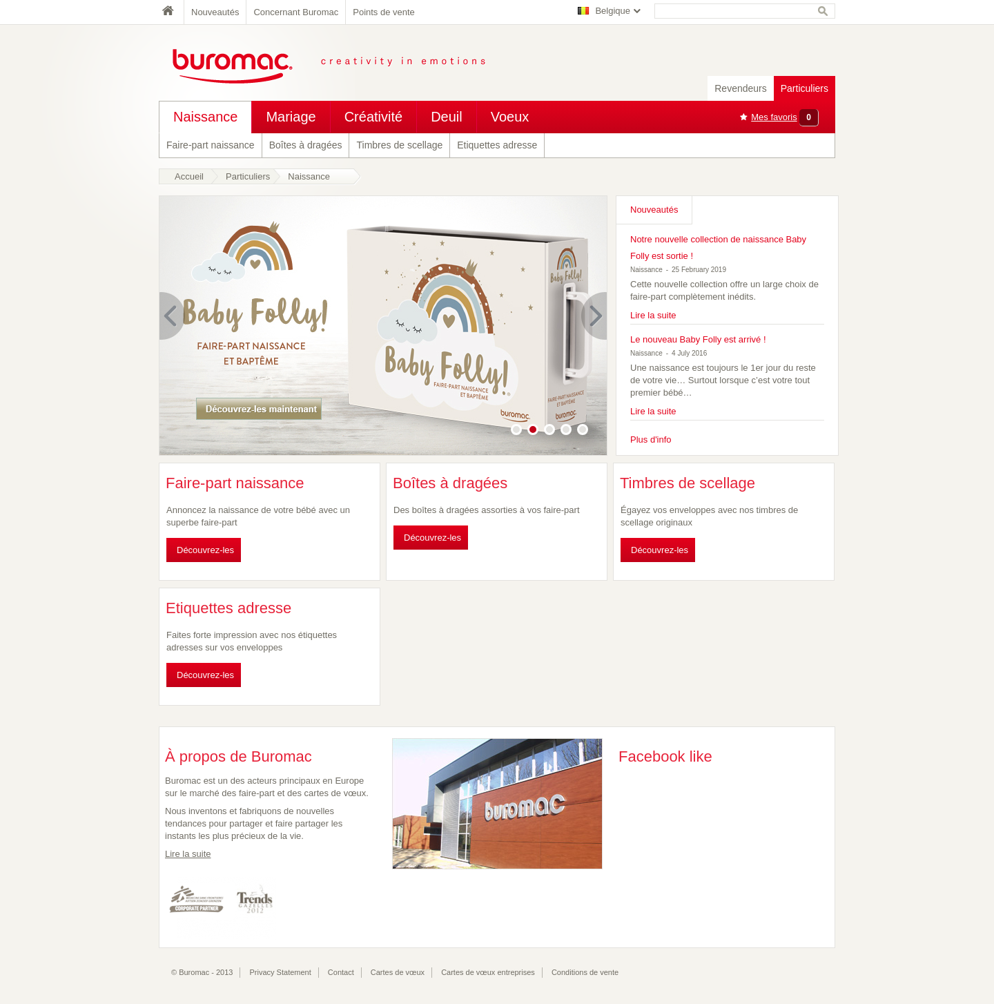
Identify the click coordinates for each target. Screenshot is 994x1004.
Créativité (373, 116)
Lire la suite (653, 315)
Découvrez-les (205, 550)
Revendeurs (740, 88)
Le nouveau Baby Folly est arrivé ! (698, 339)
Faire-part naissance (210, 145)
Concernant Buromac (295, 12)
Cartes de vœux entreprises (488, 972)
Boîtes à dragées (305, 145)
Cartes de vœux (398, 972)
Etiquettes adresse (497, 145)
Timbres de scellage (399, 145)
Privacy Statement (280, 972)
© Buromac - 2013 (202, 972)
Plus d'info (651, 439)
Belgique (612, 11)
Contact (341, 972)
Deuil (446, 116)
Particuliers (804, 88)
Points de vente (384, 12)
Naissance (205, 116)
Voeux (510, 116)
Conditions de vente (585, 972)
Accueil (189, 176)
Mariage (290, 116)
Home (171, 12)
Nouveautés (215, 12)
